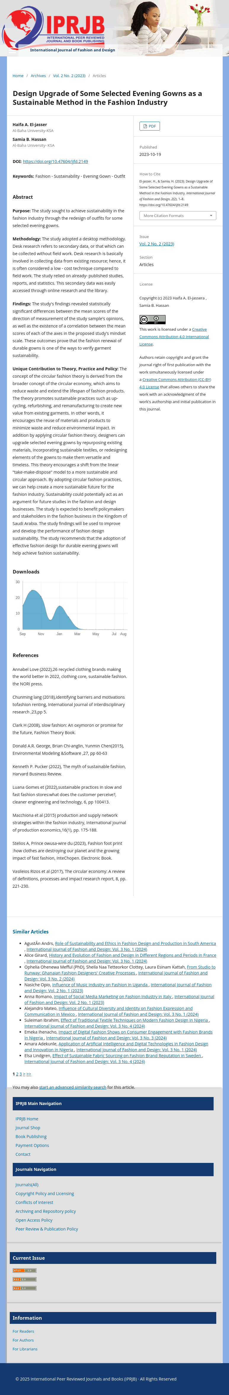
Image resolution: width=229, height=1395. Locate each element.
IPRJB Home (27, 1119)
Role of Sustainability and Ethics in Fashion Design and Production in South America (135, 943)
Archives (38, 75)
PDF (152, 126)
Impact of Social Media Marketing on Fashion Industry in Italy (113, 996)
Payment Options (32, 1145)
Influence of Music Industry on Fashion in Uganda (100, 984)
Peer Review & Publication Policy (47, 1229)
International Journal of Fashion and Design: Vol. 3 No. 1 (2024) (87, 949)
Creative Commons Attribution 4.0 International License (174, 337)
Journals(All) (27, 1184)
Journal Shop (28, 1127)
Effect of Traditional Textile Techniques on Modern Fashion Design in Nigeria (135, 1020)
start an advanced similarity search (72, 1087)
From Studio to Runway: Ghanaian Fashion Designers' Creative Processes (120, 970)
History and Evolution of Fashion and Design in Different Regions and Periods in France (132, 955)
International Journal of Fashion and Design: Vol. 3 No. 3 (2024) (106, 1038)
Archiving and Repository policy (46, 1211)
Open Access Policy (34, 1220)
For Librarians (25, 1349)
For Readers (23, 1331)
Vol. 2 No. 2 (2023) (69, 75)
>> (28, 1074)
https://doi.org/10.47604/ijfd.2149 (55, 161)
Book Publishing (31, 1136)
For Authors (23, 1340)
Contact (23, 1154)
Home (18, 75)
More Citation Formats (164, 215)
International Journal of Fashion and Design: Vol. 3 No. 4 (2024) (85, 1026)
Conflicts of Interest (34, 1202)
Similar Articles (31, 931)
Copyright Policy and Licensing (45, 1193)
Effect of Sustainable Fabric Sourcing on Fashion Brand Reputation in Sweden (127, 1055)
